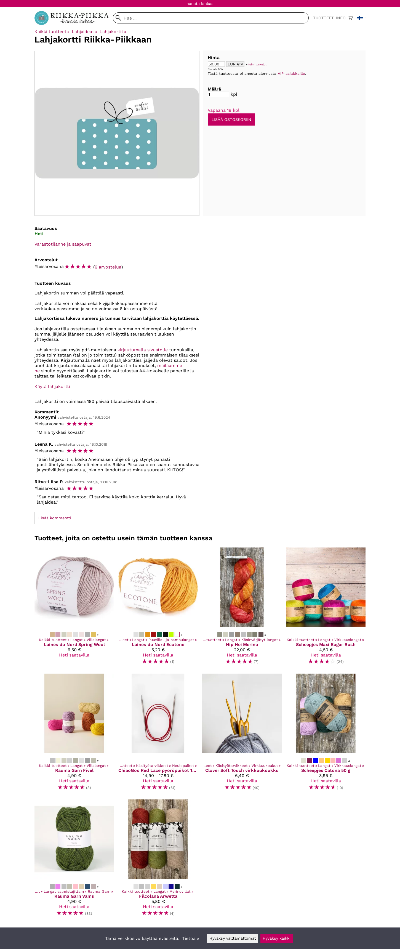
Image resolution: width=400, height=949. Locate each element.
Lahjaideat (84, 31)
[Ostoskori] (350, 18)
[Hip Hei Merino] (242, 608)
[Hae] (211, 17)
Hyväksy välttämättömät (232, 938)
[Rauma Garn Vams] (74, 860)
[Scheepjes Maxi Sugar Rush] (326, 608)
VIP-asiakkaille (291, 73)
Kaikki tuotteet (52, 31)
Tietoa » (190, 938)
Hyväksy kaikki (276, 938)
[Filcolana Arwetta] (158, 860)
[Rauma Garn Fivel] (74, 734)
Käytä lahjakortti (52, 386)
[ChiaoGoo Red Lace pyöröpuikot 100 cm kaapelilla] (158, 734)
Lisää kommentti (54, 518)
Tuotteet (323, 18)
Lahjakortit (113, 31)
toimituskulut (257, 64)
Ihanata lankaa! (200, 3)
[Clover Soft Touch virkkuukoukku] (242, 734)
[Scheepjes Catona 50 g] (326, 734)
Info (341, 18)
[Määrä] (218, 94)
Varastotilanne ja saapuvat (62, 244)
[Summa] (216, 64)
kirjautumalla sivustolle (143, 349)
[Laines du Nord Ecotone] (158, 608)
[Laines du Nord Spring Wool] (74, 608)
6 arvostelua (108, 267)
